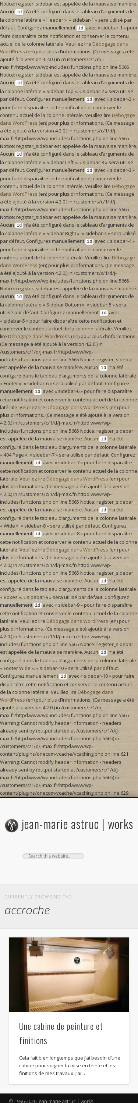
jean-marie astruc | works (77, 809)
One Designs (50, 1096)
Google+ (68, 857)
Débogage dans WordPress (39, 329)
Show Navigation (111, 848)
